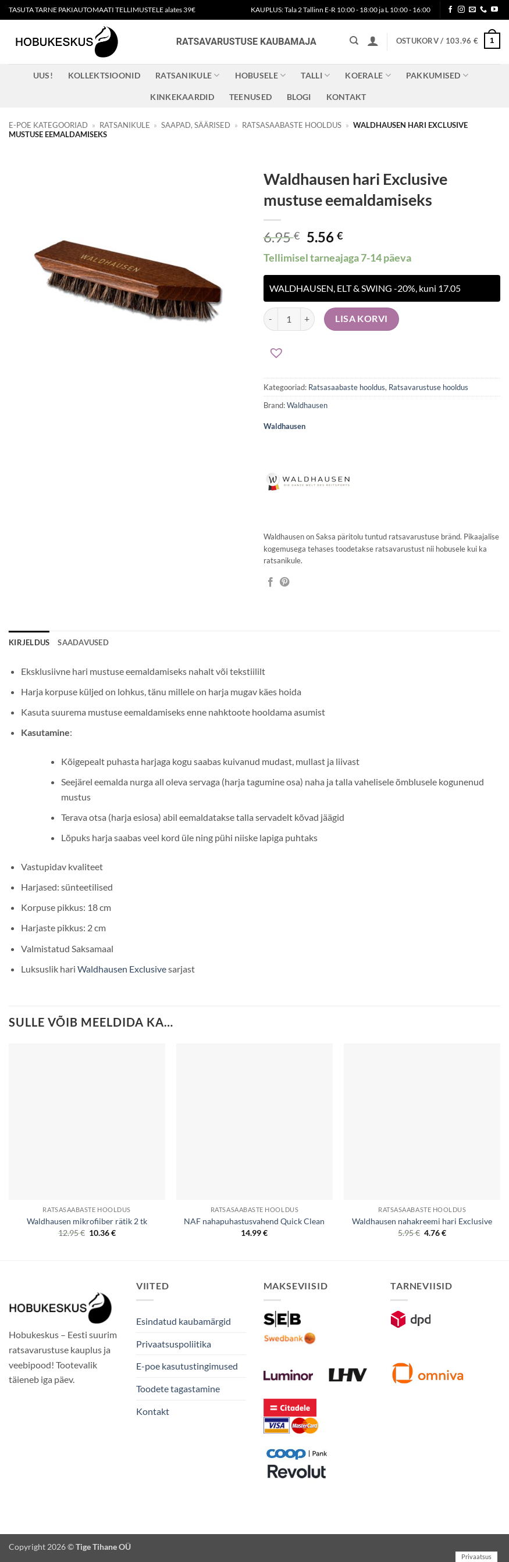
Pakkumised (437, 75)
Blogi (299, 97)
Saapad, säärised (195, 125)
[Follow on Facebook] (450, 10)
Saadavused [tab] (83, 642)
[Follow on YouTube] (494, 10)
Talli (315, 75)
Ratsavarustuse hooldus (428, 387)
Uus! (43, 75)
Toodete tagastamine (178, 1388)
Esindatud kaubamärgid (183, 1321)
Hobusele (260, 75)
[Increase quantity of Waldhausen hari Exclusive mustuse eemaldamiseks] (308, 319)
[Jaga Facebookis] (270, 582)
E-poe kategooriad (48, 125)
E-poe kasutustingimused (187, 1365)
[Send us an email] (472, 10)
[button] (373, 40)
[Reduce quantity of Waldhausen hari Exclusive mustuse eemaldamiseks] (270, 319)
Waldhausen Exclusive (121, 968)
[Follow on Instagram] (461, 10)
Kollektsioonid (104, 75)
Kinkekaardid (181, 97)
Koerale (368, 75)
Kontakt (346, 97)
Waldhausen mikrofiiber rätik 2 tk (87, 1221)
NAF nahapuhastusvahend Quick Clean (254, 1221)
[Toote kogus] (289, 319)
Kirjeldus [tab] (29, 642)
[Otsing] (354, 41)
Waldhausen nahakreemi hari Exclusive (422, 1221)
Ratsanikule (187, 75)
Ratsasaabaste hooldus (291, 125)
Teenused (250, 97)
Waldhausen (307, 405)
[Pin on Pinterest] (284, 582)
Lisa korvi (361, 318)
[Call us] (483, 10)
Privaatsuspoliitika (173, 1343)
